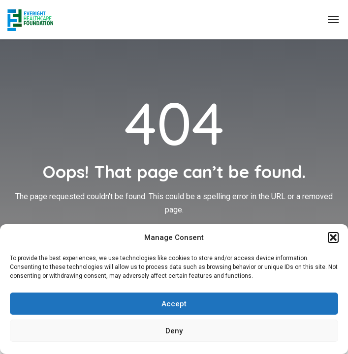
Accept (174, 303)
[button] (333, 237)
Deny (174, 330)
